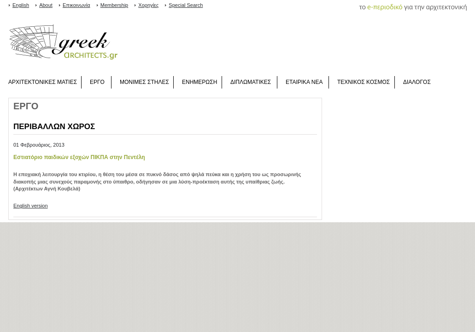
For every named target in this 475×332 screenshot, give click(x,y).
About (46, 5)
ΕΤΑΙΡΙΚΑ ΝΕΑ (304, 82)
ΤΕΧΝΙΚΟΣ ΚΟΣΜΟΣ (363, 82)
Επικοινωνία (76, 5)
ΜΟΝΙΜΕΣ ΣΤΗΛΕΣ (144, 82)
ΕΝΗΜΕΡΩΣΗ (199, 82)
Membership (114, 5)
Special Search (186, 5)
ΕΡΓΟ (97, 82)
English (20, 5)
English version (30, 205)
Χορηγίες (148, 5)
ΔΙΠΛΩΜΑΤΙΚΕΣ (250, 82)
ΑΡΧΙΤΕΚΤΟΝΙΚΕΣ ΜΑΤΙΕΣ (42, 82)
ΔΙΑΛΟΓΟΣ (417, 82)
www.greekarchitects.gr (63, 43)
